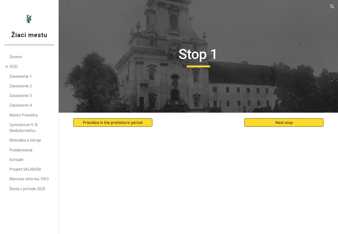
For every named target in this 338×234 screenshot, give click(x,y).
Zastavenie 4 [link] (20, 105)
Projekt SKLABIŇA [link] (25, 169)
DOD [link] (13, 66)
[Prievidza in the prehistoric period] (112, 122)
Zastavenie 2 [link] (20, 85)
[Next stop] (284, 122)
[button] (332, 6)
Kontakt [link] (16, 159)
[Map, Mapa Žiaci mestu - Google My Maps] (198, 183)
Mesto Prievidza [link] (23, 115)
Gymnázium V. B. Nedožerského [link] (23, 127)
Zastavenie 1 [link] (20, 76)
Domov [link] (15, 56)
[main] (198, 56)
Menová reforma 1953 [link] (29, 178)
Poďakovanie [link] (20, 150)
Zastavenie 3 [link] (20, 95)
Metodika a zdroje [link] (25, 140)
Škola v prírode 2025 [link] (27, 188)
